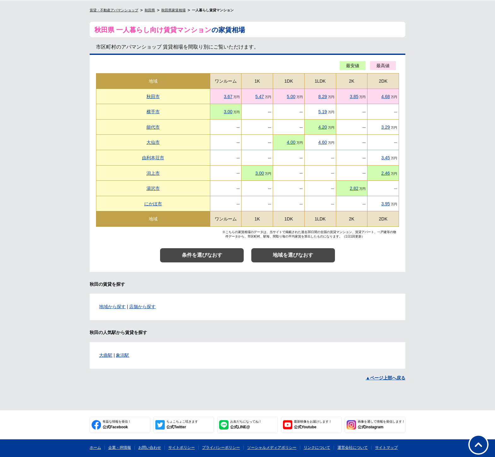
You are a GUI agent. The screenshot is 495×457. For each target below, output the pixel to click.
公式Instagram (381, 424)
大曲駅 (105, 355)
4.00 (291, 142)
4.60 (322, 142)
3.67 (228, 96)
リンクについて (317, 447)
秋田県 (150, 10)
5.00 (291, 96)
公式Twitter (182, 424)
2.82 (354, 188)
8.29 (322, 96)
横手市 (153, 111)
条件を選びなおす (202, 255)
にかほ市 (153, 203)
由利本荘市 (153, 157)
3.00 (228, 111)
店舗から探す (142, 306)
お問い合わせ (149, 447)
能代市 (153, 127)
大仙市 (153, 142)
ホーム (95, 447)
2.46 (385, 173)
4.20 (322, 127)
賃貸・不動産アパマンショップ (114, 10)
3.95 (385, 203)
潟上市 (153, 173)
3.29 (385, 127)
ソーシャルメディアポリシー (271, 447)
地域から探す (112, 306)
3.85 (354, 96)
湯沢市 (153, 188)
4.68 (385, 96)
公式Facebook (117, 424)
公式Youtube (313, 424)
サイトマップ (386, 447)
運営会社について (352, 447)
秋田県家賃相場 (173, 10)
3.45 (385, 157)
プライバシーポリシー (221, 447)
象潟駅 (122, 355)
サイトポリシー (181, 447)
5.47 (259, 96)
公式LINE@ (246, 424)
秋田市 (153, 96)
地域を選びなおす (293, 255)
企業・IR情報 (119, 447)
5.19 (322, 111)
